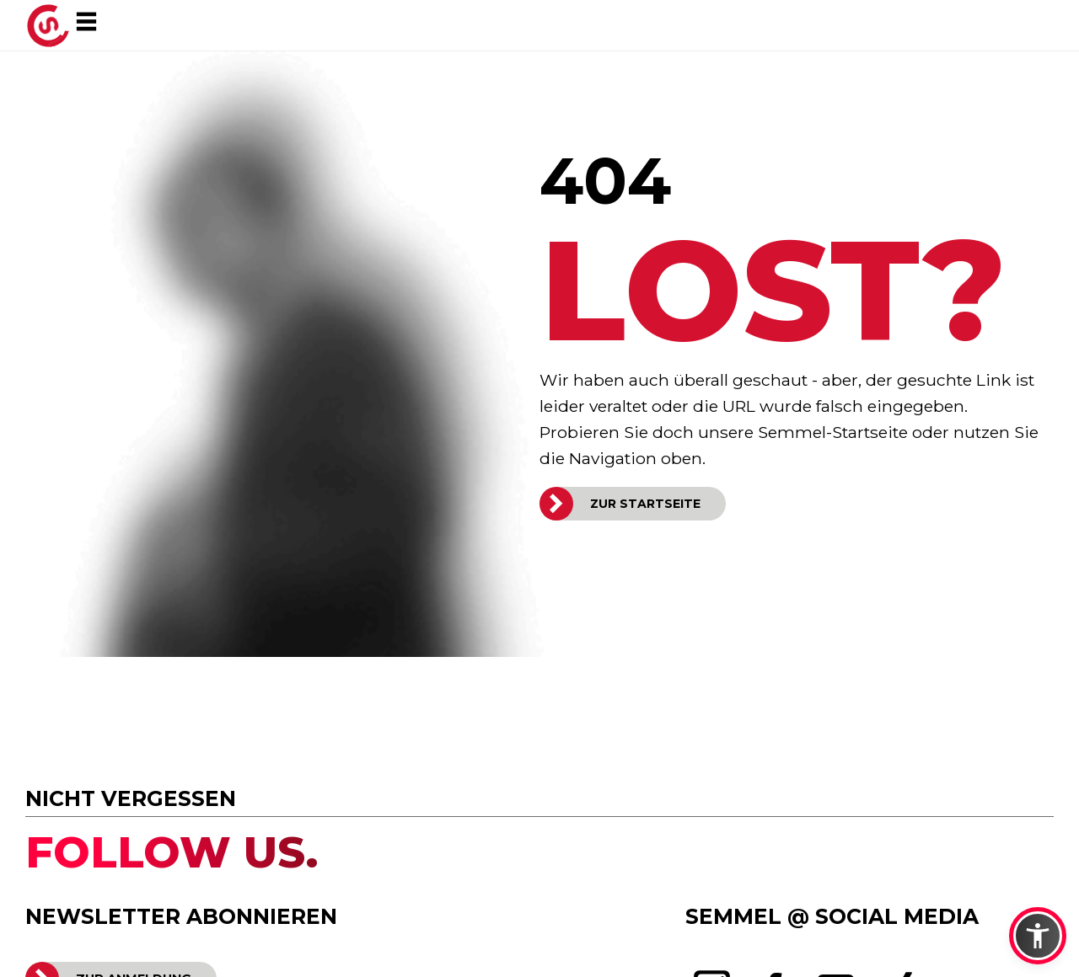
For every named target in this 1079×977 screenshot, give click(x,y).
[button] (1037, 935)
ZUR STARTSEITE (645, 503)
